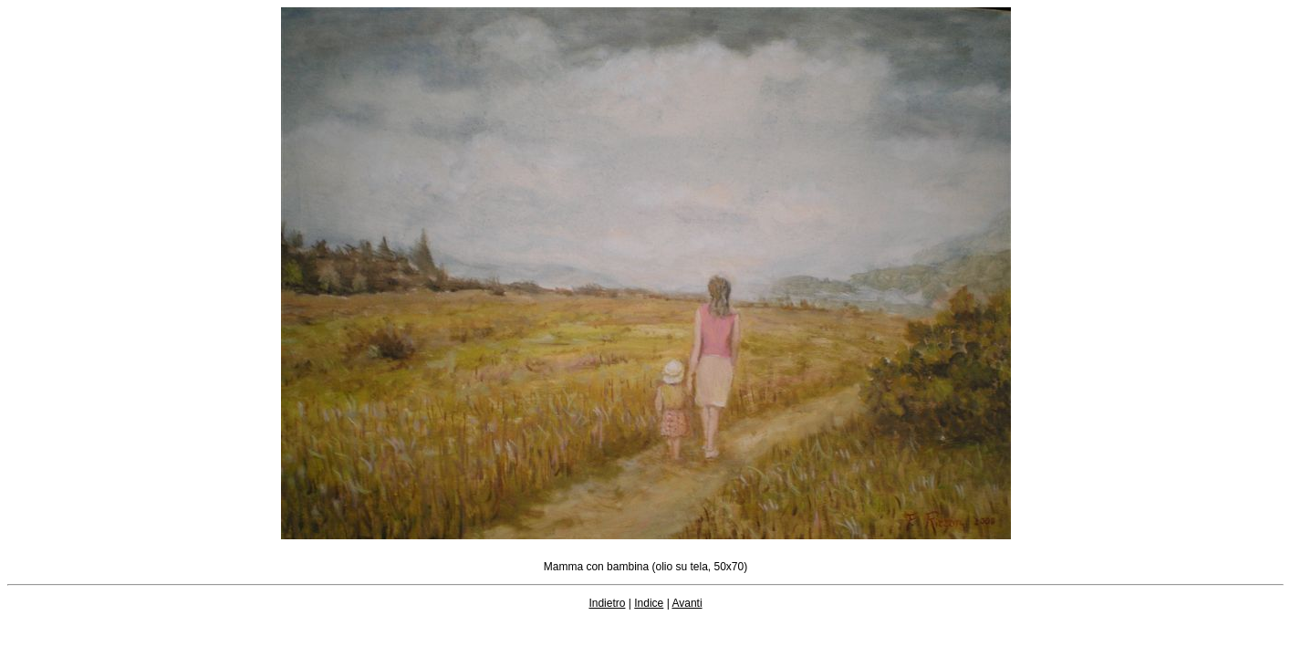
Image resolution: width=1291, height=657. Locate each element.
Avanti (687, 603)
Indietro (606, 603)
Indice (648, 603)
